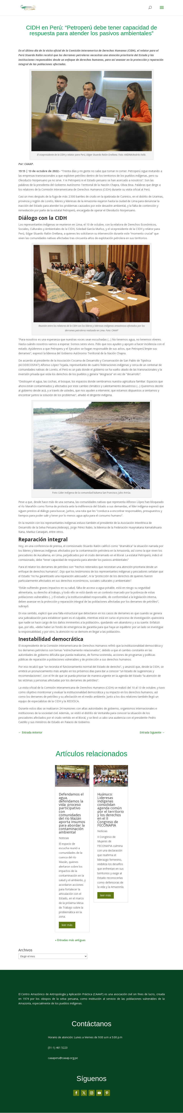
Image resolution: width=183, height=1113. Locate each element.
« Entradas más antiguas (70, 940)
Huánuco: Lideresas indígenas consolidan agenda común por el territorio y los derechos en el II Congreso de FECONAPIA (110, 810)
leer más (67, 925)
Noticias (64, 838)
